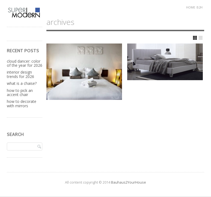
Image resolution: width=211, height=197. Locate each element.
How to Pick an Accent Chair (20, 92)
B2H (200, 7)
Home (190, 7)
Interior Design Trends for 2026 (20, 74)
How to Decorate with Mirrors (21, 103)
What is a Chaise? (22, 83)
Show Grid (195, 38)
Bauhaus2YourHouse (128, 182)
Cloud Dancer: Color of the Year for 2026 (24, 63)
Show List (201, 38)
